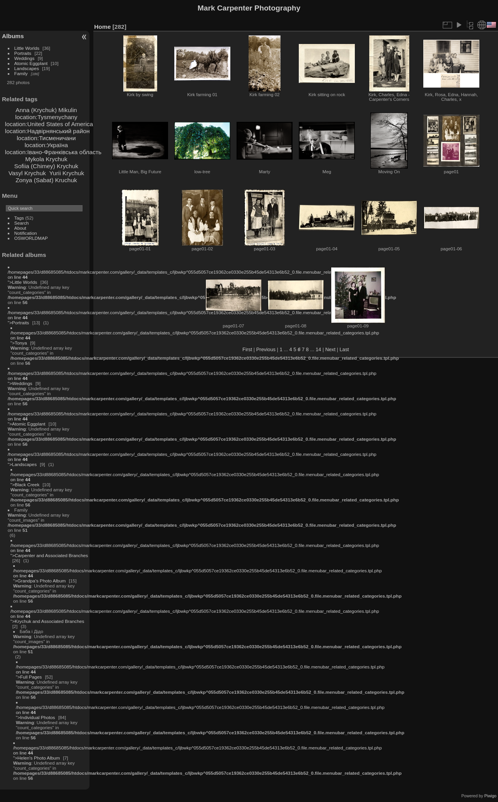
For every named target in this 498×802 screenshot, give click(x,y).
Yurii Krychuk (66, 173)
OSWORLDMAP (31, 238)
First (247, 349)
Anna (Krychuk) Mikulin (46, 110)
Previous (265, 349)
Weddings (24, 58)
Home (102, 26)
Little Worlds (27, 48)
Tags (19, 217)
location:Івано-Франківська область (53, 152)
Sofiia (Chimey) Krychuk (46, 166)
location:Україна (46, 145)
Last (344, 349)
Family (21, 73)
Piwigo (490, 795)
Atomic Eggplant (31, 63)
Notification (25, 233)
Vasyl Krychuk (27, 173)
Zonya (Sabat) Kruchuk (46, 180)
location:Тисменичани (46, 138)
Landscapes (26, 68)
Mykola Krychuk (46, 159)
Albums (13, 36)
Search (21, 222)
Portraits (23, 53)
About (20, 227)
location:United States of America (49, 124)
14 (318, 349)
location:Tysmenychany (46, 117)
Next (330, 349)
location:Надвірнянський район (47, 131)
